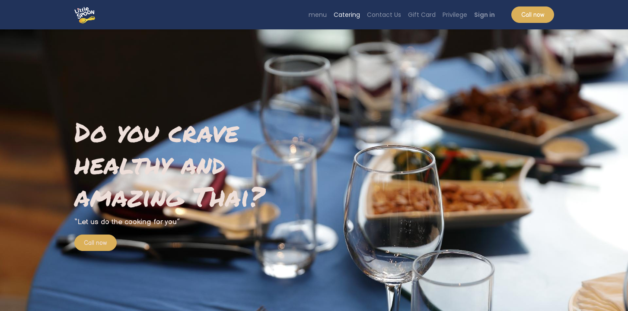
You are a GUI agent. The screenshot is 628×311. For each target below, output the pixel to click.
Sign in (484, 14)
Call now (532, 15)
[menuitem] (317, 15)
